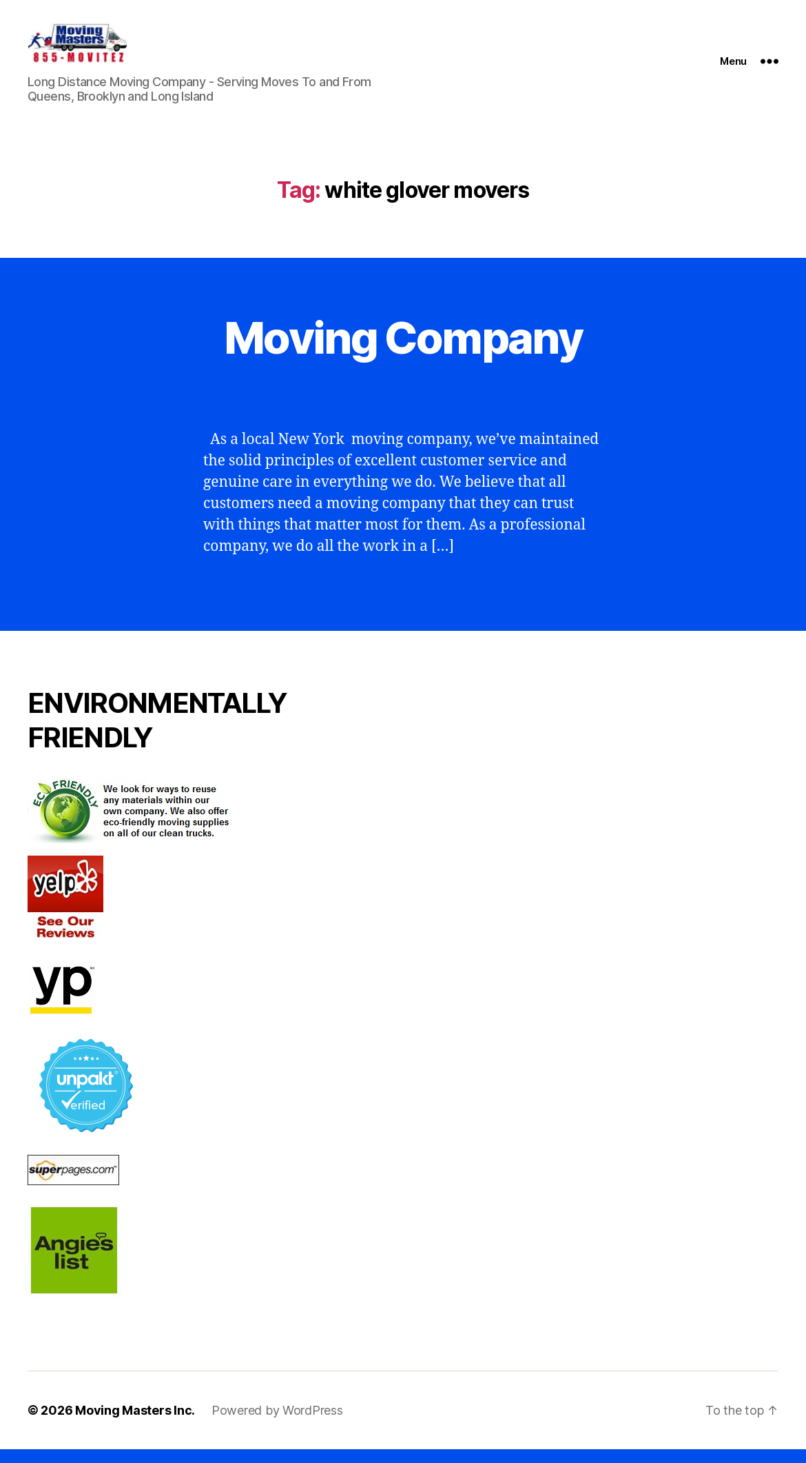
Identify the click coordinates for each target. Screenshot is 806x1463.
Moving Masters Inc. (135, 1424)
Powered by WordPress (277, 1424)
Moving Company (403, 351)
